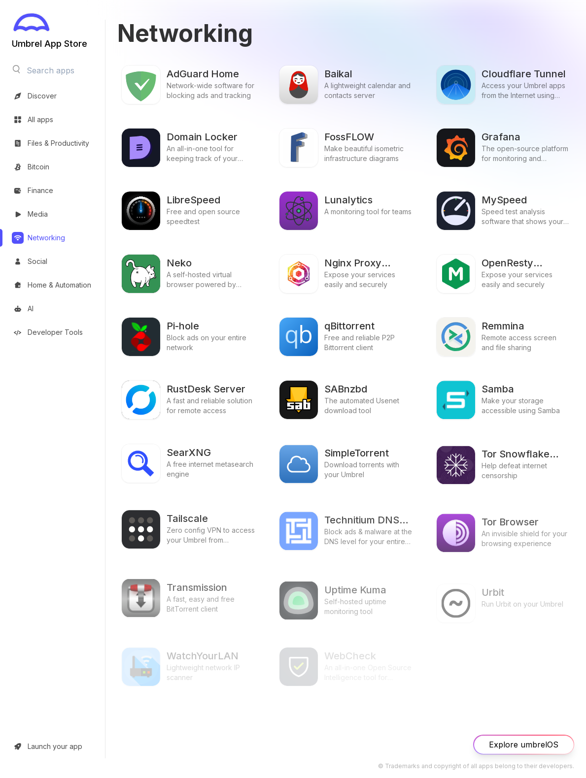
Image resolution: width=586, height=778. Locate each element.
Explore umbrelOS (523, 744)
